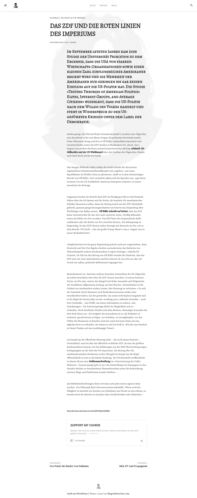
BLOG (93, 5)
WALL (114, 5)
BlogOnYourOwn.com (118, 493)
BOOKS (103, 5)
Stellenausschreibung (99, 361)
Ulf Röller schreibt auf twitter (113, 211)
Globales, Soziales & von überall (68, 18)
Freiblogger (58, 42)
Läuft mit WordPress (77, 493)
